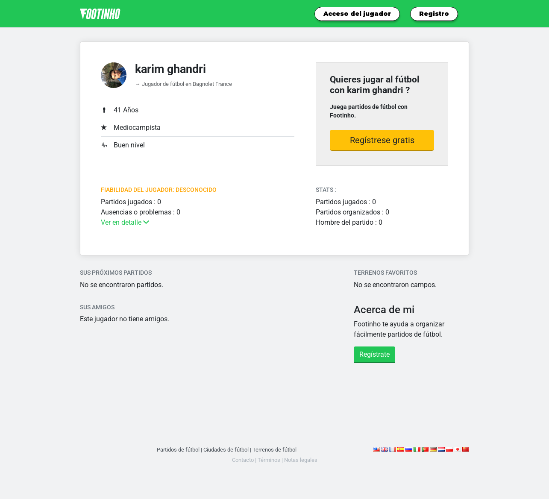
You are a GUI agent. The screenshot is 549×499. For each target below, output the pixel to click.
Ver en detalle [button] (125, 222)
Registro (434, 14)
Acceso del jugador (357, 14)
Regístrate (374, 354)
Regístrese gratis (382, 140)
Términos (269, 460)
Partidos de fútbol (178, 449)
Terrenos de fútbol (274, 449)
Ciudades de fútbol (226, 449)
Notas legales (300, 460)
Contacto (243, 460)
